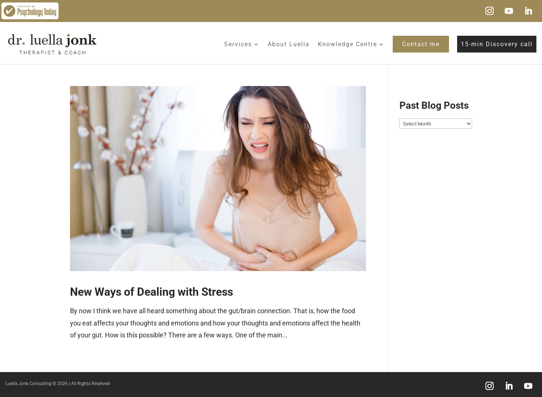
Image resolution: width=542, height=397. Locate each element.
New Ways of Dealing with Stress (151, 291)
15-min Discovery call (497, 44)
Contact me (421, 44)
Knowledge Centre (347, 44)
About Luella (289, 44)
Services (238, 44)
